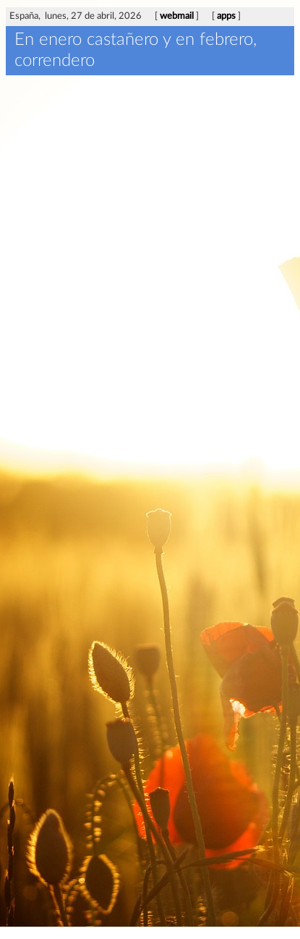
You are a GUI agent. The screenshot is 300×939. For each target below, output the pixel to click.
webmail (177, 16)
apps (226, 16)
